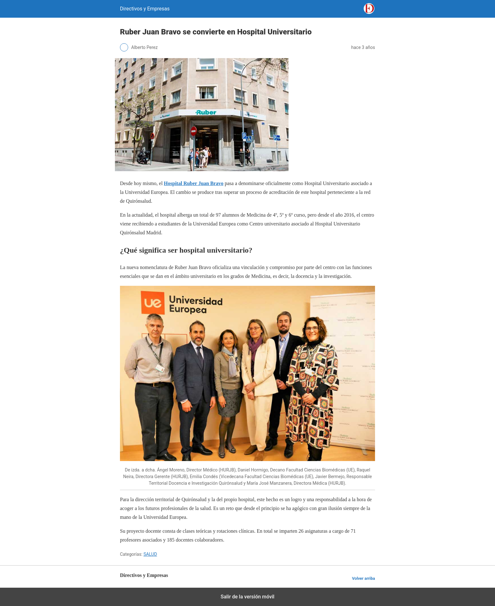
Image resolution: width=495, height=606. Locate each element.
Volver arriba (363, 578)
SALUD (150, 554)
